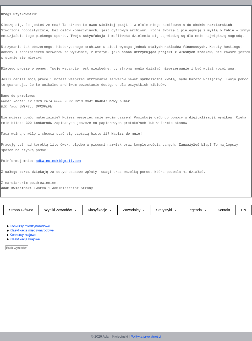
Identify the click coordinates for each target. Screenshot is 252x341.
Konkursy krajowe (21, 235)
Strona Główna (21, 210)
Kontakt (224, 210)
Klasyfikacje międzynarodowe (30, 230)
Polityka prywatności (146, 336)
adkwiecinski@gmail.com (58, 161)
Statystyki (164, 210)
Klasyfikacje (97, 210)
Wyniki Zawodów (58, 210)
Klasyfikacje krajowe (23, 239)
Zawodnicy (131, 210)
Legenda (195, 210)
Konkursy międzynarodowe (28, 226)
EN (243, 210)
